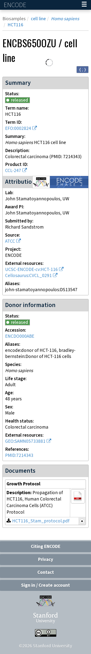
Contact (45, 572)
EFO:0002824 (18, 128)
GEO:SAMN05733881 (25, 441)
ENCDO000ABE (19, 336)
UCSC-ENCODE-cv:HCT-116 (31, 270)
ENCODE (15, 5)
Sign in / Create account (45, 585)
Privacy (45, 560)
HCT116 (15, 25)
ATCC (10, 241)
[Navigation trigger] (84, 5)
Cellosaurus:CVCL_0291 (28, 276)
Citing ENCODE (45, 547)
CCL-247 (13, 171)
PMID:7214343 (19, 455)
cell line (38, 19)
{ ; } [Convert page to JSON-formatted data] (82, 69)
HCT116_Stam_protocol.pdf (40, 521)
